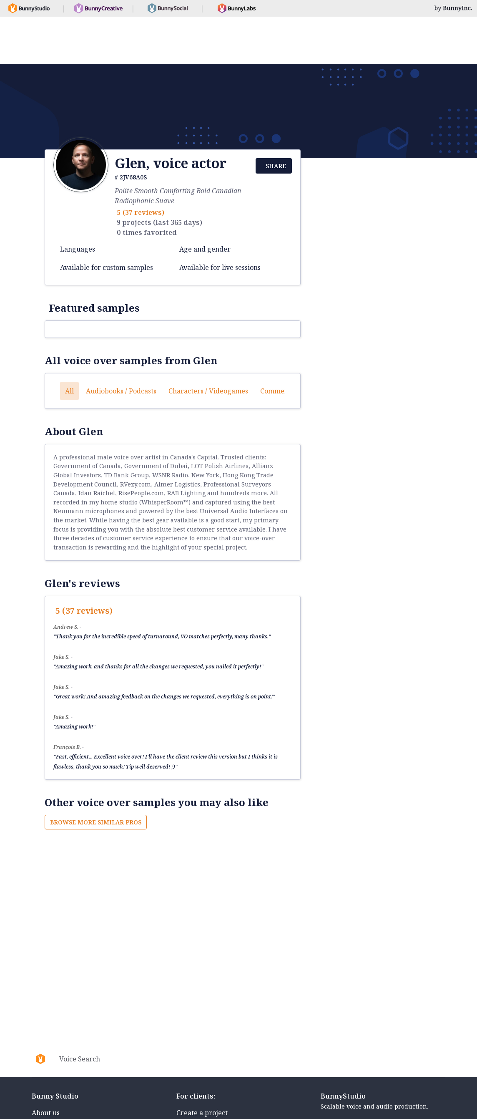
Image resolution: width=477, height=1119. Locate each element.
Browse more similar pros (95, 822)
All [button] (69, 391)
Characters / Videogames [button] (208, 391)
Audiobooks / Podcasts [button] (121, 391)
